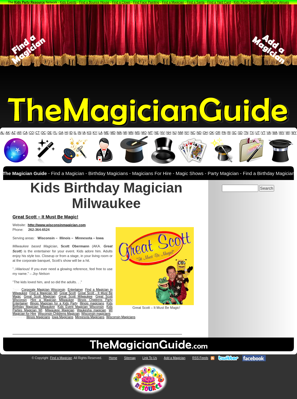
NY (186, 132)
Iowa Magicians (62, 317)
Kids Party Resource (29, 2)
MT (150, 132)
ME (106, 132)
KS (89, 132)
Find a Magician (173, 2)
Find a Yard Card (219, 2)
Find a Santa (195, 2)
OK (211, 132)
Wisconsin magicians (95, 313)
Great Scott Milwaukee (75, 296)
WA (275, 132)
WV (281, 132)
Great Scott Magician (39, 296)
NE (156, 132)
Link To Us (150, 358)
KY (95, 132)
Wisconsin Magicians (120, 317)
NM (180, 132)
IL (75, 132)
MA (119, 132)
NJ (174, 132)
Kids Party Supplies (247, 2)
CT (38, 132)
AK (8, 132)
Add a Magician (174, 358)
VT (263, 132)
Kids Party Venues (276, 2)
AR (19, 132)
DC (43, 132)
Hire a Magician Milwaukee (52, 300)
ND (199, 132)
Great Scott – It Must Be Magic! (45, 216)
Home (113, 358)
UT (257, 132)
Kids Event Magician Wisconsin (81, 307)
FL (55, 132)
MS (137, 132)
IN (79, 132)
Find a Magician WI (43, 293)
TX (252, 132)
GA (61, 132)
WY (293, 132)
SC (234, 132)
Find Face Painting (146, 2)
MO (144, 132)
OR (218, 132)
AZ (14, 132)
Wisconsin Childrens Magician (58, 313)
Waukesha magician (91, 310)
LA (101, 132)
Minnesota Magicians (89, 317)
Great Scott (67, 293)
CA (25, 132)
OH (205, 132)
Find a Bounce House (94, 2)
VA (269, 132)
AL (2, 132)
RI (228, 132)
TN (246, 132)
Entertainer (75, 289)
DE (50, 132)
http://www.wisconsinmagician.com (57, 225)
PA (224, 132)
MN (130, 132)
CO (31, 132)
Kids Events (68, 2)
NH (168, 132)
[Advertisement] (149, 49)
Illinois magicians (92, 303)
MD (113, 132)
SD (240, 132)
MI (125, 132)
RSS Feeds (200, 358)
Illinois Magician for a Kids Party (54, 303)
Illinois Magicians (38, 317)
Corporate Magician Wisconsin (43, 289)
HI (66, 132)
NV (162, 132)
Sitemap (130, 358)
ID (71, 132)
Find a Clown (121, 2)
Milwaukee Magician (59, 310)
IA (84, 132)
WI (287, 132)
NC (193, 132)
